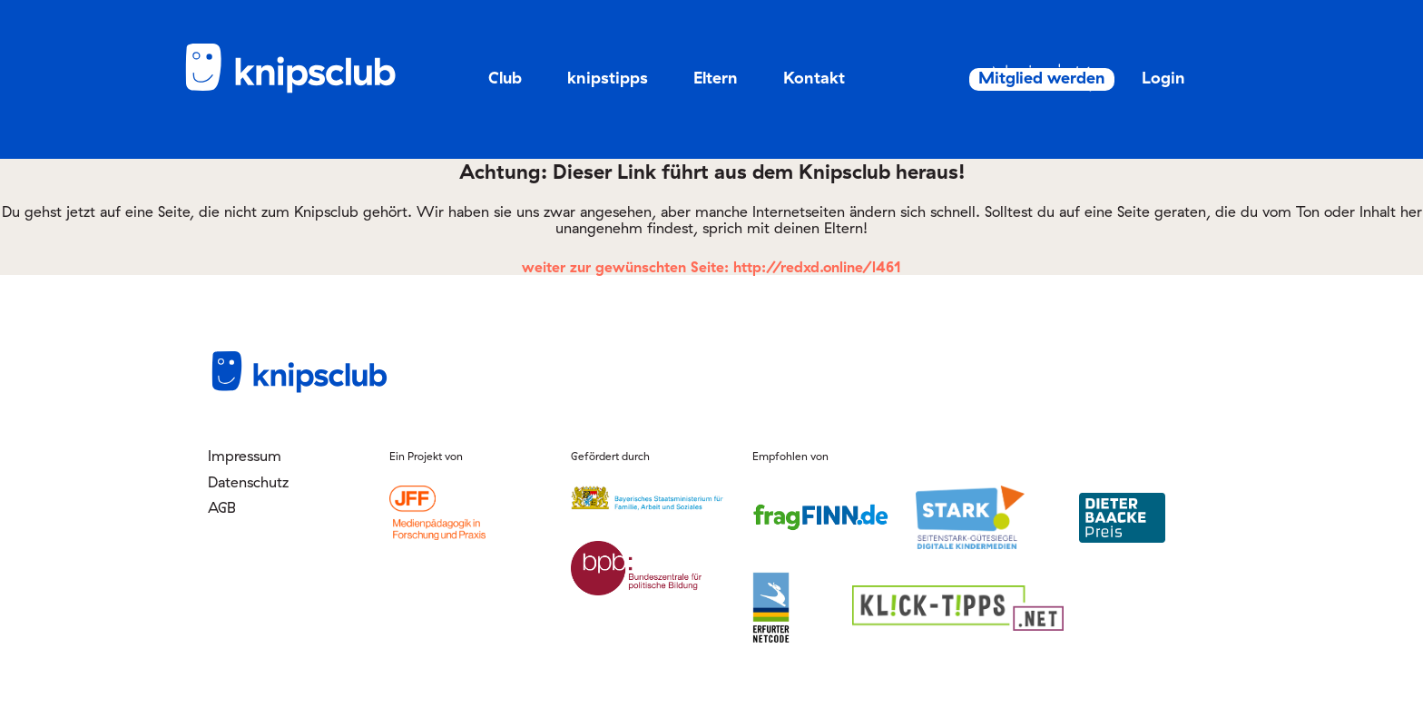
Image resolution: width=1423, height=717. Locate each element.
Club (505, 77)
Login (1143, 77)
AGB (222, 507)
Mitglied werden (1008, 78)
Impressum (244, 456)
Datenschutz (248, 482)
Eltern (715, 77)
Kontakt (814, 77)
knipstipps (607, 77)
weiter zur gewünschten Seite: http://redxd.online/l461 (711, 267)
